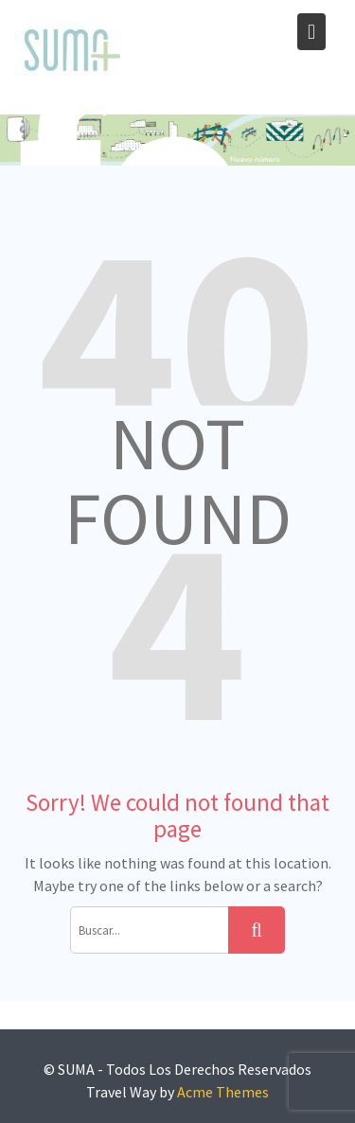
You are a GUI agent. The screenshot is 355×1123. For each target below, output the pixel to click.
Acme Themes (223, 1091)
